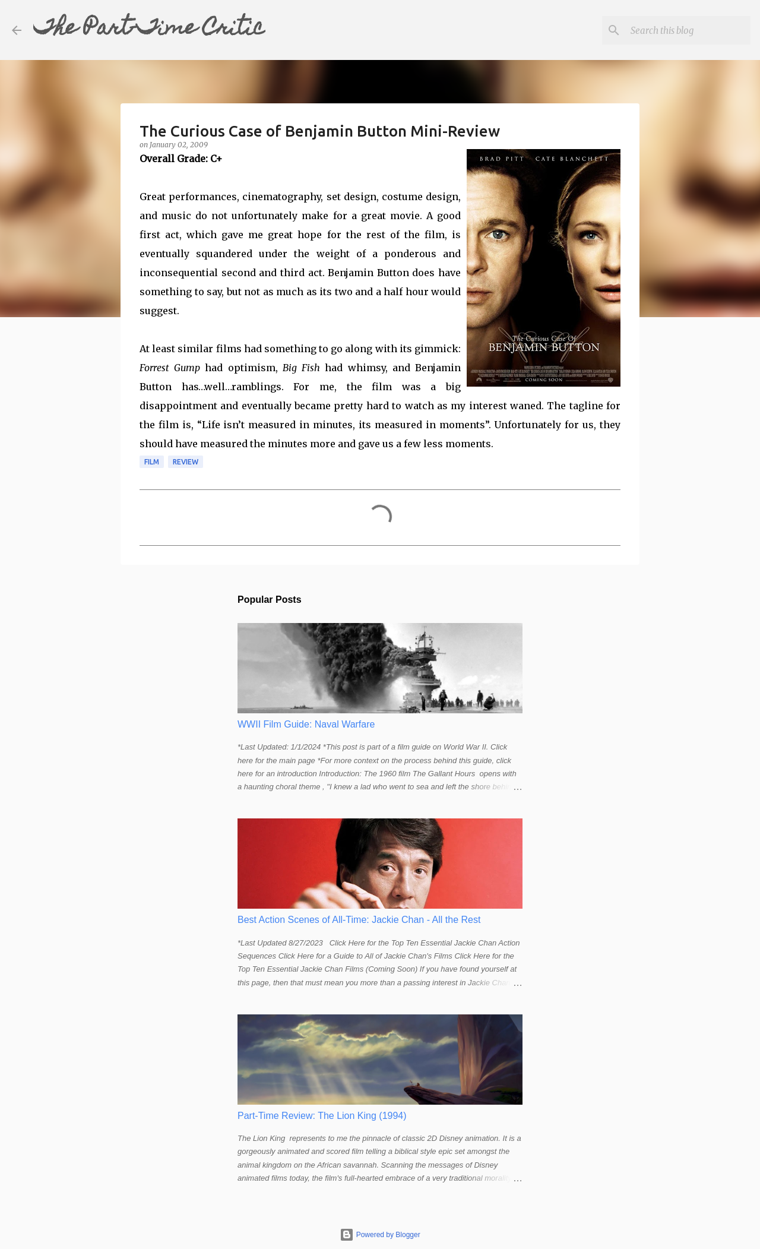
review (185, 462)
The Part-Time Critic (149, 30)
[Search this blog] (688, 30)
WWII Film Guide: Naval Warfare (306, 724)
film (151, 462)
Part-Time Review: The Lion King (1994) (322, 1116)
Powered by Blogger (380, 1235)
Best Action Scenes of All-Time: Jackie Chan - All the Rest (359, 920)
